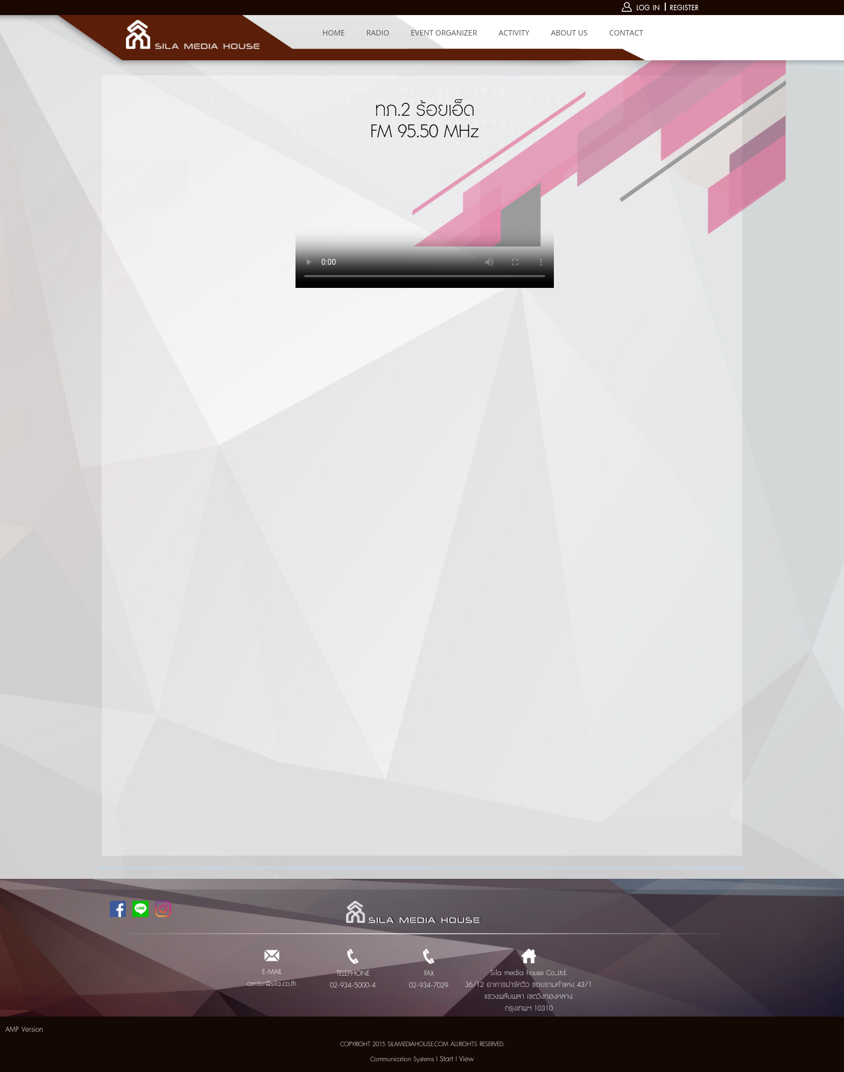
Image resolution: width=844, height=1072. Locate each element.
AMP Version (24, 1029)
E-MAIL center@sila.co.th (272, 972)
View (466, 1059)
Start (446, 1059)
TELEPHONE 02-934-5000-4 (353, 973)
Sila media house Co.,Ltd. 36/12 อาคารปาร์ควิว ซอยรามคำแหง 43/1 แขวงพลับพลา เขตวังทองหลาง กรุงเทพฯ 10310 (528, 985)
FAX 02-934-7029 (428, 973)
